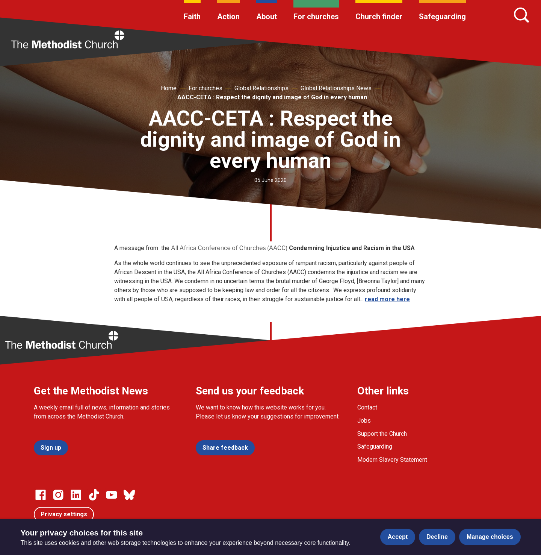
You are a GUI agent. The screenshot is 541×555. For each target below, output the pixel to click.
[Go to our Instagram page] (58, 495)
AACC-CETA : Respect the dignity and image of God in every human (272, 97)
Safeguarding (442, 16)
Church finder (378, 16)
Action (228, 16)
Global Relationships (261, 88)
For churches (316, 16)
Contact (367, 407)
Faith (192, 16)
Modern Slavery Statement (392, 459)
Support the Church (382, 433)
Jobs (364, 420)
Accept (398, 537)
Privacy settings (64, 514)
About (266, 16)
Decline (437, 537)
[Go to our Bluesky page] (129, 495)
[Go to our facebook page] (40, 495)
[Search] (521, 15)
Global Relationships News (336, 88)
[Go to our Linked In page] (76, 495)
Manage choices (490, 537)
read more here (387, 299)
